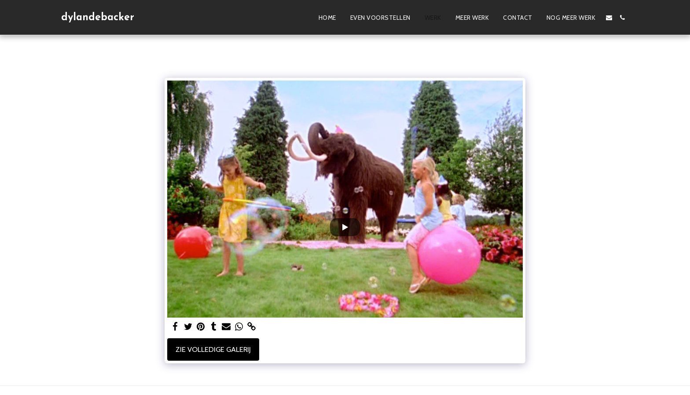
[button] (609, 18)
